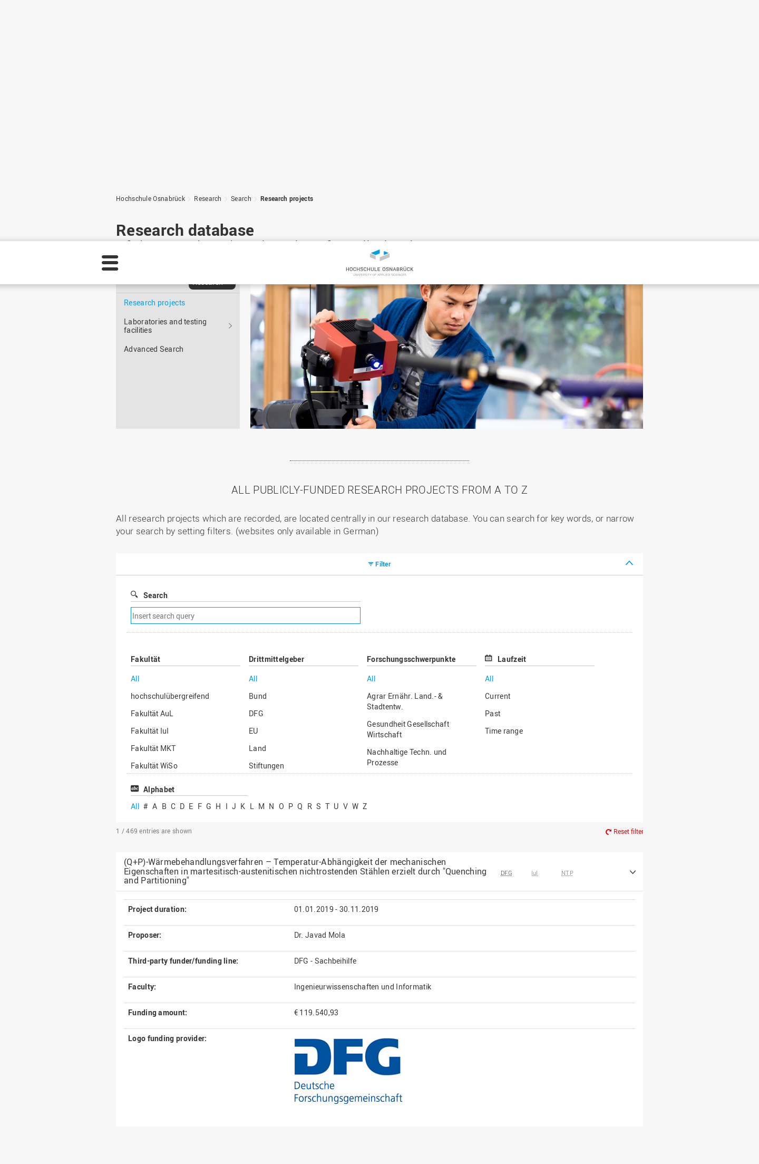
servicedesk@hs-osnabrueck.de (193, 1105)
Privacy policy (38, 1146)
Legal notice (553, 1133)
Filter (383, 323)
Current (497, 455)
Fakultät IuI (150, 490)
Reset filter (629, 590)
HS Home (296, 1060)
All (135, 437)
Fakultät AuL (152, 472)
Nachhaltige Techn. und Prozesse (407, 516)
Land (257, 507)
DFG (256, 472)
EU (253, 490)
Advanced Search (154, 108)
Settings (632, 1140)
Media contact (304, 1083)
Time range (504, 490)
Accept (730, 1140)
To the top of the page (587, 959)
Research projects (154, 61)
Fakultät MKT (153, 507)
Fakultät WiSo (154, 525)
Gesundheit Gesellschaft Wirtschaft (408, 488)
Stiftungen (266, 525)
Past (492, 472)
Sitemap (294, 1071)
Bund (258, 455)
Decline (682, 1140)
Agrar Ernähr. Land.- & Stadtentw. (405, 460)
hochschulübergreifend (170, 455)
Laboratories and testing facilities (165, 84)
